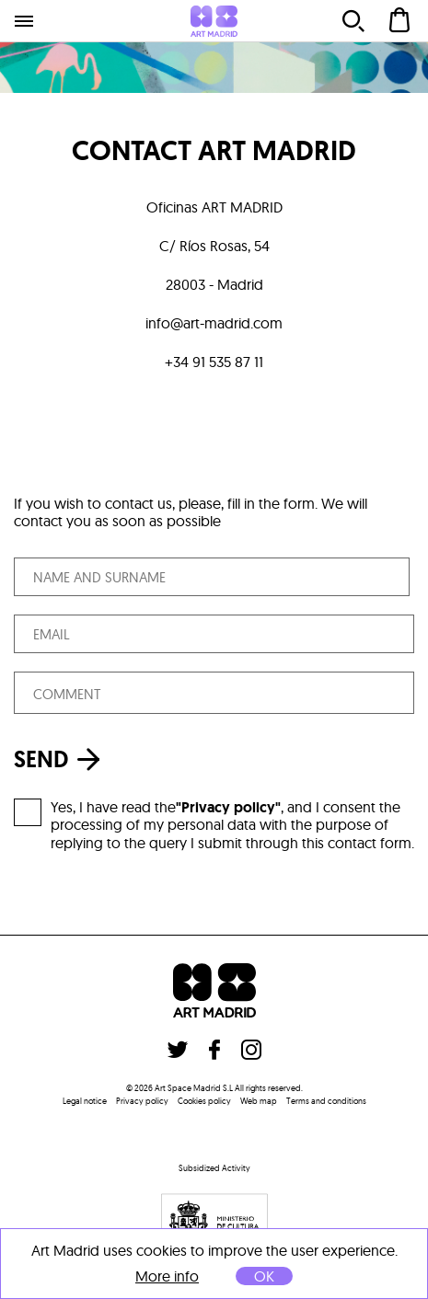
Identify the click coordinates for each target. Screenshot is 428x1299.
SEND (62, 759)
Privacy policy (142, 1101)
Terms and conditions (326, 1101)
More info (167, 1276)
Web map (258, 1101)
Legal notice (85, 1101)
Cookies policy (204, 1101)
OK (264, 1276)
